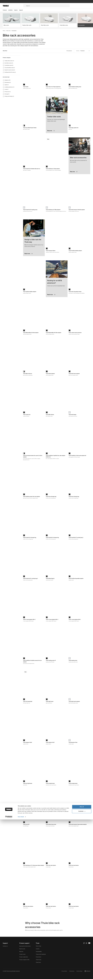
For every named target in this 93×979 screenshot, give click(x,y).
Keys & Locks (22, 948)
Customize (81, 970)
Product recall (22, 954)
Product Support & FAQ (24, 959)
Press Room (38, 957)
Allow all (82, 966)
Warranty (21, 951)
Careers (37, 948)
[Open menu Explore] (16, 10)
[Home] (13, 6)
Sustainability (39, 951)
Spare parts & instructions (25, 946)
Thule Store (38, 962)
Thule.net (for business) (41, 954)
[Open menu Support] (21, 10)
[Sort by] (85, 51)
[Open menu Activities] (11, 10)
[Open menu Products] (5, 10)
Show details (21, 976)
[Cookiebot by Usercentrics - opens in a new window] (9, 976)
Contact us (5, 946)
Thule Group (38, 959)
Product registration (23, 957)
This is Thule (38, 946)
